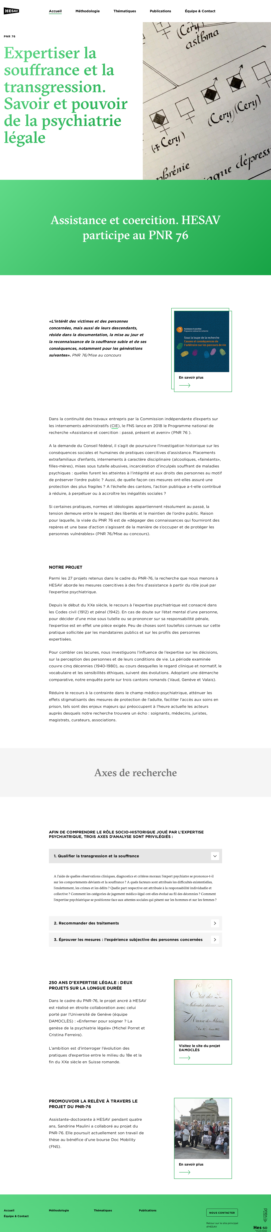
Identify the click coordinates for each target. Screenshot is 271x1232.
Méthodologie (59, 1210)
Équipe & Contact (16, 1216)
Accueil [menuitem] (55, 11)
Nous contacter (222, 1212)
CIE (114, 427)
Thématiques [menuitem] (125, 11)
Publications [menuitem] (160, 11)
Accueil (9, 1210)
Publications (147, 1210)
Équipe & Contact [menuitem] (200, 11)
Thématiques (103, 1210)
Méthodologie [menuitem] (88, 11)
